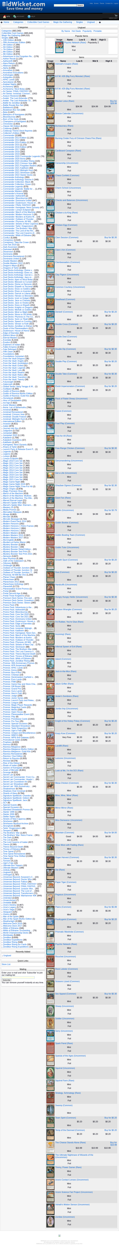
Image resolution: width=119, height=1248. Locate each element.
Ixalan (6, 426)
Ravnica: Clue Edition (13, 756)
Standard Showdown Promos (16, 809)
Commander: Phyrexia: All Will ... (18, 221)
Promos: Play (9, 717)
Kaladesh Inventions (12, 440)
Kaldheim (7, 442)
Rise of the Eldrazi (11, 763)
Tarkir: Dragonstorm (12, 828)
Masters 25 (8, 507)
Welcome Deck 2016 (12, 923)
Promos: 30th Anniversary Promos (18, 663)
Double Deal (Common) (66, 337)
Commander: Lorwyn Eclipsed (16, 210)
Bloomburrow (9, 117)
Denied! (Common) (64, 312)
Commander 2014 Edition (14, 142)
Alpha (5, 68)
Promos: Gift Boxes (12, 686)
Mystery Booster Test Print (15, 551)
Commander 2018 (11, 152)
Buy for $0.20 (111, 312)
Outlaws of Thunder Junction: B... (18, 570)
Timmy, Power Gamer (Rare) (68, 1167)
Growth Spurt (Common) (66, 560)
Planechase (8, 579)
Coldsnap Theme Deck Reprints (17, 131)
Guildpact (7, 389)
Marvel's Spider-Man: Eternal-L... (18, 505)
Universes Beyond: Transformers (18, 893)
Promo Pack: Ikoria (11, 626)
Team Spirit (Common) (65, 1118)
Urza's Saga (8, 909)
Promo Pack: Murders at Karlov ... (18, 637)
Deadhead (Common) (65, 299)
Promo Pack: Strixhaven (14, 647)
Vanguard (7, 912)
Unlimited (7, 898)
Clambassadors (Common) (67, 262)
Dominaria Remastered (13, 256)
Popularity (87, 31)
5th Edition (8, 47)
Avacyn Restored (11, 96)
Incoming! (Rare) (63, 634)
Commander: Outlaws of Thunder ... (19, 219)
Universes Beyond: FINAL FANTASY (19, 884)
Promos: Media (10, 710)
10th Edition (8, 40)
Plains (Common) (63, 907)
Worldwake (8, 935)
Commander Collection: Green (17, 184)
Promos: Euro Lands (12, 679)
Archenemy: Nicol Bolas (14, 89)
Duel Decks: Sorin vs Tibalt (15, 319)
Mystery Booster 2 (11, 547)
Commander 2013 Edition (14, 138)
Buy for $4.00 (111, 832)
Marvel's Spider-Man (12, 503)
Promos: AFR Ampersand (14, 665)
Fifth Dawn (8, 352)
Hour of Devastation (12, 400)
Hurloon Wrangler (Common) (68, 609)
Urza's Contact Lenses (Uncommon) (72, 1180)
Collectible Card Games (38, 22)
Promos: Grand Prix (12, 689)
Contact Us (109, 3)
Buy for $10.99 (113, 1143)
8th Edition (8, 52)
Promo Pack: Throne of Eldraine (17, 656)
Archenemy (8, 86)
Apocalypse (8, 82)
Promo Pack (8, 605)
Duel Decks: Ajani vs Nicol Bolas (18, 279)
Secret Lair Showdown (13, 784)
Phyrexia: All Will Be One (14, 575)
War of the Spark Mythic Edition (17, 919)
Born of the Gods (11, 119)
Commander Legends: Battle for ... (19, 189)
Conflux (6, 238)
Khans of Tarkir (10, 447)
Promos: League (10, 703)
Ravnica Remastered (12, 754)
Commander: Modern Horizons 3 (18, 214)
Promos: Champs (11, 675)
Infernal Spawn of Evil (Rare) (68, 647)
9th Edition (8, 54)
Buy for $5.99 (111, 907)
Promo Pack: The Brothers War (17, 649)
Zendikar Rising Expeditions (16, 947)
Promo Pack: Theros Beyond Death (19, 654)
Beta (5, 112)
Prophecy (7, 742)
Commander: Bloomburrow (15, 198)
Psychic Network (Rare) (75, 42)
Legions (6, 454)
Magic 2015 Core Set (12, 472)
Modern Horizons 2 (11, 528)
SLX (5, 803)
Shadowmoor (9, 789)
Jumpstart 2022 (10, 435)
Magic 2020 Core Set (12, 477)
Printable (97, 31)
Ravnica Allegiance (11, 747)
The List (6, 840)
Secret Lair (8, 775)
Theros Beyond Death (13, 847)
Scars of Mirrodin (11, 770)
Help (91, 3)
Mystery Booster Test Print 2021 (17, 554)
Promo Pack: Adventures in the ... (18, 607)
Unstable (7, 902)
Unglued (91, 22)
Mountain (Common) (64, 832)
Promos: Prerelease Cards (15, 719)
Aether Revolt (9, 59)
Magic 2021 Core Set (12, 479)
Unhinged (7, 875)
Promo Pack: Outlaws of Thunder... (19, 640)
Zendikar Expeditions (12, 940)
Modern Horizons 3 (11, 531)
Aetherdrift (8, 61)
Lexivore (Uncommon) (65, 758)
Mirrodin (6, 517)
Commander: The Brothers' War (17, 228)
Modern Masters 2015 (13, 535)
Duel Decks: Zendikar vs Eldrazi (17, 326)
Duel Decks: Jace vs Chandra (16, 300)
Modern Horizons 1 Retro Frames (18, 526)
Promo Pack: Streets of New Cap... (19, 644)
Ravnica (6, 744)
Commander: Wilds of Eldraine (17, 235)
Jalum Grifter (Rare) (64, 684)
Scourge (7, 772)
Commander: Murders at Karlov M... (19, 217)
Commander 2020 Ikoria (14, 159)
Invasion (7, 424)
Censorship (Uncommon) (66, 163)
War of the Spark (10, 916)
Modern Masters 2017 (13, 537)
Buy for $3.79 (111, 510)
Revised (6, 761)
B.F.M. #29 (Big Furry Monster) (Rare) (72, 89)
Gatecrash (8, 384)
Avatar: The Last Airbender (15, 98)
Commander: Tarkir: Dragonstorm (18, 226)
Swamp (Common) (63, 1105)
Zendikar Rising (10, 942)
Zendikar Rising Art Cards (14, 944)
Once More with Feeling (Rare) (69, 845)
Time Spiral (8, 851)
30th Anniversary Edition (14, 42)
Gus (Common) (62, 572)
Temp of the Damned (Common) (70, 1130)
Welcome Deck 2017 (12, 926)
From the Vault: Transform (15, 377)
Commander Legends (13, 186)
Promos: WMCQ (10, 735)
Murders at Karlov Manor (14, 542)
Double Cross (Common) (66, 324)
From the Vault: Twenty (13, 379)
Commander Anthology (13, 177)
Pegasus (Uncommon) (65, 894)
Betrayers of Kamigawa (13, 114)
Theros (6, 844)
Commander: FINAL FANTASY (17, 205)
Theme (102, 3)
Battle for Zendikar (11, 103)
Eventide (7, 340)
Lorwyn (6, 456)
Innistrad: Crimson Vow (13, 414)
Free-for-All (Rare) (63, 436)
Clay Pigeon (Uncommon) (67, 275)
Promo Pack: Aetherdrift (14, 610)
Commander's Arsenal (13, 193)
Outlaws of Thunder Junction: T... (18, 572)
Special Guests (10, 805)
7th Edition (8, 49)
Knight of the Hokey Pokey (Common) (72, 721)
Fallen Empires (10, 347)
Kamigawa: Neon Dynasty (15, 445)
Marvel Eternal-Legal (12, 500)
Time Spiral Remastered (14, 854)
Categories (18, 22)
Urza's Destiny (9, 905)
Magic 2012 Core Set (12, 465)
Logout (116, 3)
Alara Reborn (9, 63)
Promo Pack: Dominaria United (17, 619)
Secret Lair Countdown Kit (15, 782)
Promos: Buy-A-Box (12, 672)
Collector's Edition (11, 133)
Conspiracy (8, 240)
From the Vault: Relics (13, 375)
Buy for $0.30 (111, 237)
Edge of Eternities (11, 333)
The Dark (7, 837)
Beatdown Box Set (11, 110)
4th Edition (8, 45)
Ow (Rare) (60, 870)
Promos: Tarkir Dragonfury (15, 728)
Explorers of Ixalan (11, 345)
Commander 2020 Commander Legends (21, 156)
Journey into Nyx (10, 428)
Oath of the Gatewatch (13, 561)
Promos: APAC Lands (13, 668)
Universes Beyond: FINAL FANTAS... (20, 886)
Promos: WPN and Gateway (16, 737)
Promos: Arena (10, 670)
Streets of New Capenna (14, 819)
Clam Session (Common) (66, 237)
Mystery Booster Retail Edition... (17, 549)
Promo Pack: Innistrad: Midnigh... (18, 628)
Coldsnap (7, 128)
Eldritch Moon (9, 335)
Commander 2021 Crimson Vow (17, 163)
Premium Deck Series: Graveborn (18, 600)
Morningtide (8, 540)
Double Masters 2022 (13, 263)
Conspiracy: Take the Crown (16, 242)
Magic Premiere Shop (13, 491)
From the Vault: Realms (14, 372)
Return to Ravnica (11, 758)
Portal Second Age (11, 593)
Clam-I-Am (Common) (65, 250)
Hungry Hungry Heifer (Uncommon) (71, 597)
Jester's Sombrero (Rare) (66, 696)
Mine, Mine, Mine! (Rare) (66, 795)
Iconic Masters (9, 405)
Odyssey (7, 563)
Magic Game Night (11, 482)
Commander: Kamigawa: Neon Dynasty (21, 207)
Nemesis (7, 556)
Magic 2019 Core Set (12, 475)
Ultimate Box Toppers (13, 865)
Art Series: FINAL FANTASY (16, 91)
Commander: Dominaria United (17, 200)
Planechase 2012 (11, 582)
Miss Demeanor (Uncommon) (68, 820)
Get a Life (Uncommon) (66, 473)
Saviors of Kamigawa (12, 768)
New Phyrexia (9, 558)
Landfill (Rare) (61, 746)
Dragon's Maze (10, 266)
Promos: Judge (10, 696)
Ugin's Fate (8, 863)
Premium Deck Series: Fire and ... (18, 598)
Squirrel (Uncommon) (65, 1068)
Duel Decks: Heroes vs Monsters (18, 296)
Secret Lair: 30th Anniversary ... (17, 786)
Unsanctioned (9, 900)
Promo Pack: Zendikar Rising (16, 661)
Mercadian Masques (12, 512)
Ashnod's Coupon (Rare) (66, 64)
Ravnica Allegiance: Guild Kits (16, 751)
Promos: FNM (9, 682)
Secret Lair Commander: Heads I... (19, 779)
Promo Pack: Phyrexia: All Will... (17, 642)
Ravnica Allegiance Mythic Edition (18, 749)
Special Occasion (11, 807)
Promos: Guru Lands (12, 691)
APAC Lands (9, 80)
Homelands (8, 398)
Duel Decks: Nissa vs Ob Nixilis (17, 314)
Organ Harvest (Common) (67, 857)
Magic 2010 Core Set (12, 461)
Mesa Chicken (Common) (67, 783)
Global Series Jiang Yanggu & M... (18, 386)
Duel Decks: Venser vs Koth (16, 324)
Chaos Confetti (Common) (67, 175)
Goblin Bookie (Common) (67, 523)
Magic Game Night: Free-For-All (17, 486)
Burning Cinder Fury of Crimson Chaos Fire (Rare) (78, 138)
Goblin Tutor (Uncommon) (67, 547)
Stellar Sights (9, 816)
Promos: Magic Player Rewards (17, 705)
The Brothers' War (11, 833)
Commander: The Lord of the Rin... (19, 231)
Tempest (7, 830)
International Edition (12, 421)
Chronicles (8, 124)
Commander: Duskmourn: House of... (20, 203)
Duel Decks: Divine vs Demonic (17, 284)
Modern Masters (10, 533)
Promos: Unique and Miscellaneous (19, 733)
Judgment (7, 431)
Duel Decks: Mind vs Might (15, 312)
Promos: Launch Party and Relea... (19, 700)
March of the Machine (13, 493)
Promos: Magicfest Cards (14, 707)
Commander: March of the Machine (19, 212)
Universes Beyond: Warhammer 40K (19, 896)
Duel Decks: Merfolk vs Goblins (17, 310)
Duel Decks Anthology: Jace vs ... (18, 277)
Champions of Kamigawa (14, 121)
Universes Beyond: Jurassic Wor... (18, 889)
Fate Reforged (9, 349)
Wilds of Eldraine (10, 928)
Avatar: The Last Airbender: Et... (17, 100)
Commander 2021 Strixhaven (16, 173)
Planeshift (7, 586)
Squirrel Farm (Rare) (64, 1080)
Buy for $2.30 (111, 485)
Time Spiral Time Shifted (14, 856)
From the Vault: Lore (12, 370)
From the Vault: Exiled (13, 365)
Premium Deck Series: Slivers (16, 603)
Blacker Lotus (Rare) (64, 101)
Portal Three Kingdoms (13, 596)
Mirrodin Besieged (11, 519)
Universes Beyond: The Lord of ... (18, 891)
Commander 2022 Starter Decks (18, 175)
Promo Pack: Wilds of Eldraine (17, 658)
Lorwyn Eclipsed (10, 458)
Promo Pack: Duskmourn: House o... (20, 621)
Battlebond (8, 107)
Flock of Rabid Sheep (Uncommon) (71, 399)
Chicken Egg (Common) (66, 225)
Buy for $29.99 (113, 102)
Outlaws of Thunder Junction (16, 568)
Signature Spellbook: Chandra (16, 796)
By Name (66, 31)
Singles (79, 22)
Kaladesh (7, 438)
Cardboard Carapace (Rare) (68, 151)
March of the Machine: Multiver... (18, 496)
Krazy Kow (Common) (65, 733)
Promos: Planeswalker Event (16, 714)
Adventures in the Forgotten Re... (18, 56)
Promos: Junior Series (13, 698)
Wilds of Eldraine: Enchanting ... (17, 930)
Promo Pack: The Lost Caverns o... (19, 651)
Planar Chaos (9, 577)
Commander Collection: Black (16, 182)
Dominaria (7, 254)
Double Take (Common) (66, 374)
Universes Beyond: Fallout (15, 882)
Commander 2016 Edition (14, 147)
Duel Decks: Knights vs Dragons (18, 307)
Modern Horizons (11, 524)
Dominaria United (11, 259)
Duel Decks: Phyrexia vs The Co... (18, 317)
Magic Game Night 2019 (14, 484)
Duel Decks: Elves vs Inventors (17, 291)
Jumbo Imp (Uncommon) (66, 708)
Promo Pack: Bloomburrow (15, 612)
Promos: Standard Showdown (16, 726)
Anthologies (8, 75)
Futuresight (8, 382)
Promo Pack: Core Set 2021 (16, 617)
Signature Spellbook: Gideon (16, 798)
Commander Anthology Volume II (18, 179)
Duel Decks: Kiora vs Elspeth (16, 305)
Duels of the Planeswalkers (15, 328)
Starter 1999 (8, 812)
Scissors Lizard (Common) (67, 981)
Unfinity (6, 870)
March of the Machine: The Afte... (18, 498)
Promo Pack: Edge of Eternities (17, 624)
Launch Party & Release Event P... (18, 449)
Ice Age (6, 403)
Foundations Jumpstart (13, 356)
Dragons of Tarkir (11, 268)
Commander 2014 (11, 140)
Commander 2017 (11, 149)
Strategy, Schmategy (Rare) (68, 1093)
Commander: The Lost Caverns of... (19, 233)
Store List (6, 964)
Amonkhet (7, 70)
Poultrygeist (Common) (65, 919)
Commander (8, 135)
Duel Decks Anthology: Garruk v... (18, 275)
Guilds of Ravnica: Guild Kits (16, 396)
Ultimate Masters (10, 868)
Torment (6, 861)
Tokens (6, 858)
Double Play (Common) (66, 361)
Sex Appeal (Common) (65, 994)
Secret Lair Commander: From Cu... (19, 777)
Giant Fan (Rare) (63, 498)
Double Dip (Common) (65, 349)
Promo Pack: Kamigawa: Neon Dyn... (20, 633)
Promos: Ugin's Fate (12, 730)
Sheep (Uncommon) (64, 1006)
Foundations (8, 354)
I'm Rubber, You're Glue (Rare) (69, 622)
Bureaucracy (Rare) (64, 126)
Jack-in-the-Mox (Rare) (65, 671)
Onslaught (7, 565)
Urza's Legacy (9, 907)
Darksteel (7, 249)
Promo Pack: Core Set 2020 (16, 614)
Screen (96, 3)
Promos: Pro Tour (11, 721)
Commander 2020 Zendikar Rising (18, 161)
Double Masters (10, 261)
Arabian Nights (10, 84)
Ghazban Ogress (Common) (68, 485)
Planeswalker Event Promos (16, 589)
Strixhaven (8, 821)
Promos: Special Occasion (15, 723)
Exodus (6, 342)
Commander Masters (12, 191)
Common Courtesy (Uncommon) (70, 287)
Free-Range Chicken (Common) (70, 448)
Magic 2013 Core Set (12, 468)
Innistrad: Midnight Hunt (14, 419)
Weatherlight (9, 921)
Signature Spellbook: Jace (15, 800)
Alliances (7, 66)
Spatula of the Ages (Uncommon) (70, 1056)
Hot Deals (76, 31)
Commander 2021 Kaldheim (16, 168)
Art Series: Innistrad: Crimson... (17, 93)
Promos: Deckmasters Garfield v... (18, 677)
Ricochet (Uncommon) (65, 956)
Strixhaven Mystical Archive (15, 823)
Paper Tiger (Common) (65, 882)
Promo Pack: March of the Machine (19, 635)
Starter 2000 (8, 814)
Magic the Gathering (62, 22)
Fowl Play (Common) (65, 423)
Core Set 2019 (9, 245)
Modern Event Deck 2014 (14, 521)
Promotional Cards (11, 740)
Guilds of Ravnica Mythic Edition (18, 393)
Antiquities (8, 77)
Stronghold (8, 826)
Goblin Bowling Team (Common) (70, 535)
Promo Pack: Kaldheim (13, 630)
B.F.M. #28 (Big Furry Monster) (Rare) (72, 76)
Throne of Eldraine (11, 849)
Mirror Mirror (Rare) (64, 808)
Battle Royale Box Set (13, 105)
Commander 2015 (11, 145)
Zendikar (7, 937)
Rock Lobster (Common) (66, 969)
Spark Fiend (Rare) (64, 1043)
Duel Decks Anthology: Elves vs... (18, 272)
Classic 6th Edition (11, 126)
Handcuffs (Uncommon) (66, 585)
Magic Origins (9, 489)
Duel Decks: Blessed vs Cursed (17, 282)
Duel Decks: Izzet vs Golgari (16, 298)
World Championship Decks (15, 933)
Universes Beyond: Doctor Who (17, 879)
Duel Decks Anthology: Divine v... (18, 270)
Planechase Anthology (13, 584)
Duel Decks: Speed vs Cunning (17, 321)
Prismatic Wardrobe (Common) (69, 932)
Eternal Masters (10, 338)
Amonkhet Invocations (13, 73)
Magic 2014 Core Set (12, 470)
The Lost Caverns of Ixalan (15, 842)
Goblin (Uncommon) (64, 510)
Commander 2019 (11, 154)
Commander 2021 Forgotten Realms (20, 166)
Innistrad (7, 410)
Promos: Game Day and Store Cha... (20, 684)
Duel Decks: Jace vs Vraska (16, 303)
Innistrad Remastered (13, 412)
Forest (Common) (63, 411)
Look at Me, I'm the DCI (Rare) (69, 770)
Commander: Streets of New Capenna (20, 224)
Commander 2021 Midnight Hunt (18, 170)
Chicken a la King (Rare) (66, 213)
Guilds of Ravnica (11, 391)
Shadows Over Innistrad (14, 791)
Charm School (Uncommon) (68, 188)
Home (6, 22)
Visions (6, 914)
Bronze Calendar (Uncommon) (69, 113)
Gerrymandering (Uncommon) (69, 461)
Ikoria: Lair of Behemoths (14, 407)
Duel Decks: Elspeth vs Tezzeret (18, 286)
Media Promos (9, 510)
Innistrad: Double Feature (14, 417)
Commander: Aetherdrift (14, 196)
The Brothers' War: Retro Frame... (18, 835)
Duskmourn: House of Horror (16, 331)
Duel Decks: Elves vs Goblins (16, 289)
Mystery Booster (10, 544)
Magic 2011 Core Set (12, 463)
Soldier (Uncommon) (64, 1018)
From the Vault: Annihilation (15, 363)
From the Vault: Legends (14, 368)
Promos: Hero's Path (12, 693)
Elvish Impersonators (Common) (70, 386)
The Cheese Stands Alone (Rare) (70, 1142)
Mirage (6, 514)
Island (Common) (63, 659)
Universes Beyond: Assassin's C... (18, 877)
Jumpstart (7, 433)
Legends (7, 451)
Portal (5, 591)
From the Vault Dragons (14, 358)
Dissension (8, 252)
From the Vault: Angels (13, 361)
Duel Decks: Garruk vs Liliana (16, 293)
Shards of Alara (10, 793)
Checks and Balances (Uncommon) (71, 200)
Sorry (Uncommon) (64, 1031)
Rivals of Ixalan (10, 765)
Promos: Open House (13, 712)
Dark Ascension (10, 247)
